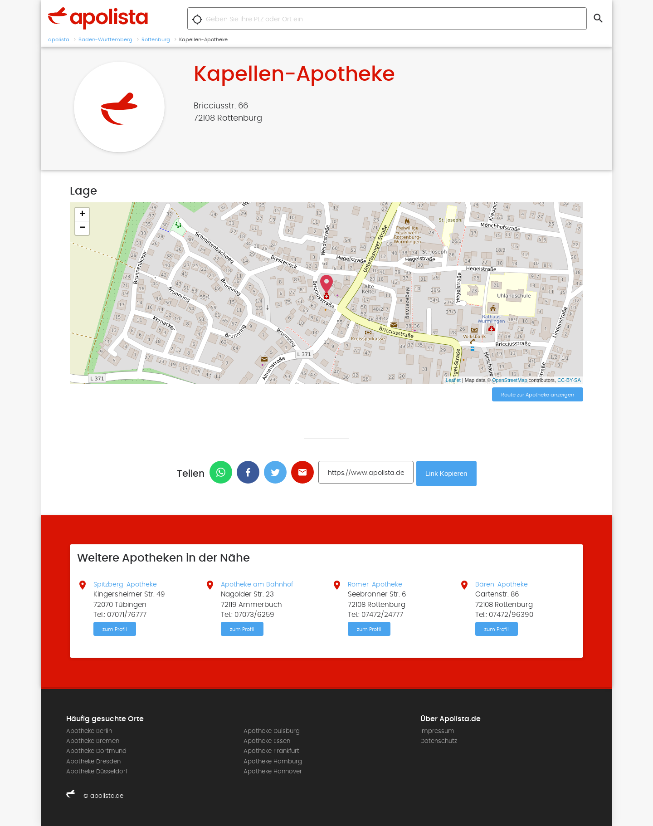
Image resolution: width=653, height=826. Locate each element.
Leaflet (453, 380)
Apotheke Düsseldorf (96, 771)
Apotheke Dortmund (96, 751)
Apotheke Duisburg (272, 731)
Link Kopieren (447, 472)
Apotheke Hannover (273, 771)
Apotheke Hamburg (273, 761)
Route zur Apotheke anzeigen (537, 395)
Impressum (437, 731)
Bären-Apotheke (503, 583)
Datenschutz (438, 741)
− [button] (82, 228)
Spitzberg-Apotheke (126, 583)
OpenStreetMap (509, 380)
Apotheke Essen (267, 741)
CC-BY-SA (569, 380)
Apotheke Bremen (92, 741)
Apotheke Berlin (89, 731)
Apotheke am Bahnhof (259, 583)
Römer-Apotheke (377, 583)
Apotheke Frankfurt (271, 751)
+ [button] (82, 214)
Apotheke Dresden (93, 761)
